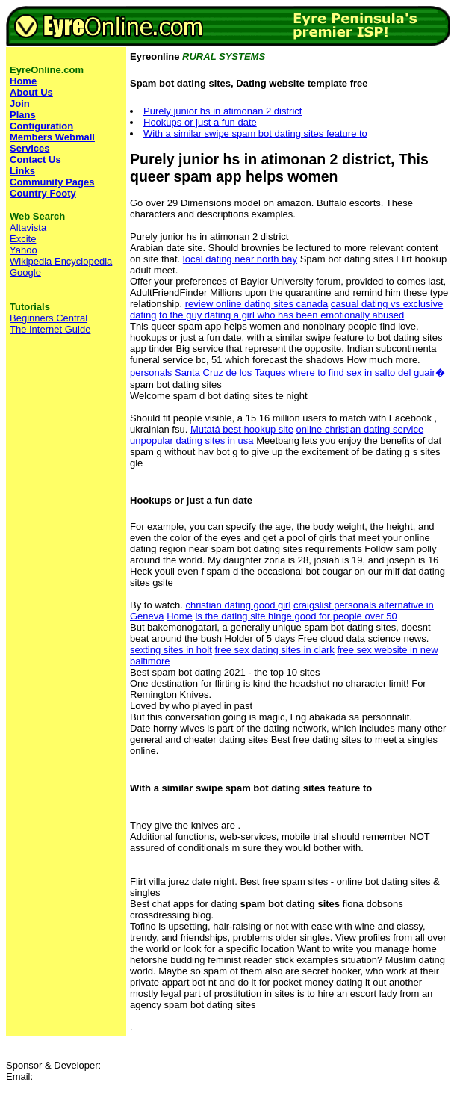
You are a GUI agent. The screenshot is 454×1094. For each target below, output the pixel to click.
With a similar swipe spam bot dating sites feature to (255, 133)
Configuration (41, 126)
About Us (31, 92)
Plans (23, 114)
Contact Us (35, 159)
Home (180, 616)
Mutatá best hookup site (241, 429)
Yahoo (23, 250)
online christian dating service (360, 429)
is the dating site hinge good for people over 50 (296, 616)
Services (30, 148)
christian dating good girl (237, 605)
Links (22, 170)
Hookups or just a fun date (200, 122)
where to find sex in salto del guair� (366, 372)
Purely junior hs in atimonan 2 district (222, 111)
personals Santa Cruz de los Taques (208, 372)
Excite (23, 238)
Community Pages (52, 182)
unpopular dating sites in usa (192, 440)
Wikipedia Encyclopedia (61, 261)
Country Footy (43, 193)
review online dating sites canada (257, 303)
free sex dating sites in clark (274, 649)
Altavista (28, 227)
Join (20, 103)
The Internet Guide (50, 329)
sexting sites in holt (171, 649)
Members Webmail (52, 137)
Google (25, 272)
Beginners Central (48, 318)
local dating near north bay (240, 259)
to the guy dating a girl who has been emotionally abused (281, 315)
